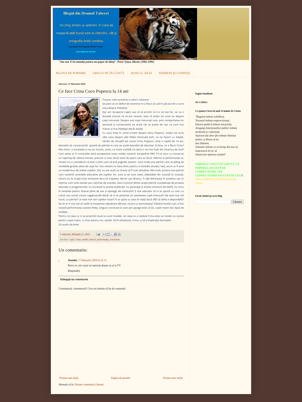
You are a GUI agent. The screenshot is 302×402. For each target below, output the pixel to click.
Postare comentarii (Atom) (89, 384)
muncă (92, 239)
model (85, 239)
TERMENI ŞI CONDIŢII (174, 73)
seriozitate (115, 239)
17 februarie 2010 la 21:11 (92, 260)
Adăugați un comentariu (74, 279)
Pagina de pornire (120, 378)
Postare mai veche (173, 378)
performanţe (103, 239)
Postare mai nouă (69, 378)
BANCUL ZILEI (141, 73)
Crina (78, 239)
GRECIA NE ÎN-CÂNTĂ (108, 73)
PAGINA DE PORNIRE (71, 73)
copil (71, 239)
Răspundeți (74, 270)
